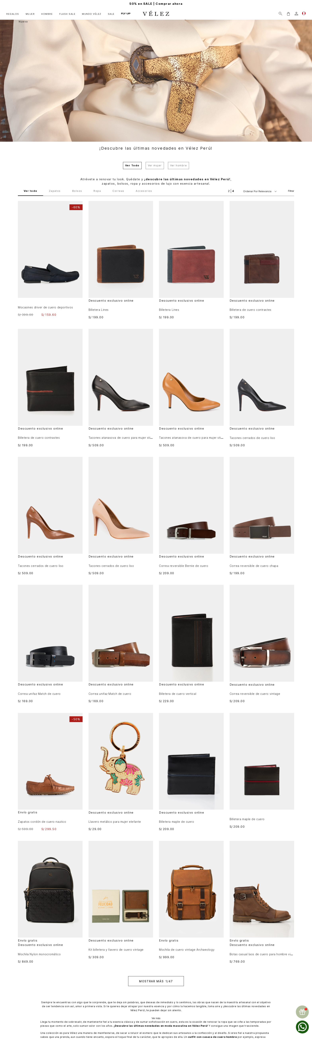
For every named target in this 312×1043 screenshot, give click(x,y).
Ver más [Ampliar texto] (156, 1018)
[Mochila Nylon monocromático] (50, 902)
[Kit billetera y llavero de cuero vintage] (121, 900)
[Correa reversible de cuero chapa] (262, 516)
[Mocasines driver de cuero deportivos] (50, 259)
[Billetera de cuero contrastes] (262, 260)
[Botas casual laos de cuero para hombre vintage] (262, 902)
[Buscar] (280, 13)
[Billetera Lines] (121, 260)
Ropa (97, 191)
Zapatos (55, 191)
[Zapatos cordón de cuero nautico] (50, 772)
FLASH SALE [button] (67, 14)
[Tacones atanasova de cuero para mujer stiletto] (121, 388)
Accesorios (144, 191)
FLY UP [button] (125, 13)
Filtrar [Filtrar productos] (291, 191)
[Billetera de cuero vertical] (191, 644)
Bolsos (77, 191)
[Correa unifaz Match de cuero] (50, 644)
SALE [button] (111, 14)
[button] (288, 13)
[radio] (229, 191)
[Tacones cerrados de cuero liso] (262, 388)
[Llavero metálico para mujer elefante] (121, 772)
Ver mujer (155, 165)
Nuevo (23, 21)
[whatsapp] (302, 1027)
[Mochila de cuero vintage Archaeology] (191, 900)
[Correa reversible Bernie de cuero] (191, 516)
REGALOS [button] (12, 14)
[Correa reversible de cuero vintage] (262, 644)
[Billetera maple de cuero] (191, 772)
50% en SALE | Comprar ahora (156, 3)
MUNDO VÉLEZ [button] (91, 14)
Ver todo (30, 191)
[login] (296, 13)
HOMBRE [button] (47, 14)
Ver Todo (132, 165)
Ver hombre (178, 165)
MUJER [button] (30, 14)
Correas (118, 191)
